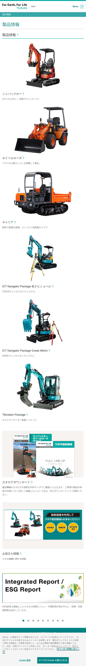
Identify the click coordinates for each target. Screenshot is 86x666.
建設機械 (6, 14)
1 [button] (23, 620)
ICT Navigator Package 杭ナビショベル (26, 286)
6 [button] (48, 620)
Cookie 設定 (25, 661)
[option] (43, 596)
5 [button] (43, 620)
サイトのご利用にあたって (43, 633)
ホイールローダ (12, 158)
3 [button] (33, 620)
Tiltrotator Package (13, 414)
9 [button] (63, 620)
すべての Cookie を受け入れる (53, 661)
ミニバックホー (12, 93)
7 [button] (53, 620)
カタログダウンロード (16, 482)
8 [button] (58, 620)
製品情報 (9, 35)
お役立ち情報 (10, 553)
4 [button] (38, 620)
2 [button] (28, 620)
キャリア (7, 222)
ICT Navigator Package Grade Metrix (25, 350)
